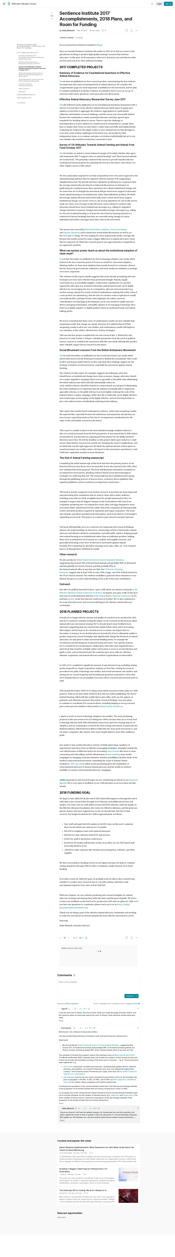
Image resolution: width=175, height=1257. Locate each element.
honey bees (128, 1095)
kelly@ (126, 904)
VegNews (105, 229)
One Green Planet (119, 229)
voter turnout (113, 751)
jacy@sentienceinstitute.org (75, 908)
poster (72, 599)
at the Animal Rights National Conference (112, 596)
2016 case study (77, 764)
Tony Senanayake (65, 1153)
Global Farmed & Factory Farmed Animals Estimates (100, 560)
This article (68, 1067)
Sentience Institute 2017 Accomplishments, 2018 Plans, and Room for (96, 18)
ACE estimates (69, 1077)
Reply (61, 1021)
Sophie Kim (63, 1193)
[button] (75, 937)
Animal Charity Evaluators (111, 706)
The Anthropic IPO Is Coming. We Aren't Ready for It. (83, 1190)
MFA (65, 236)
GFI (73, 236)
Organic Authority (71, 233)
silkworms (115, 1095)
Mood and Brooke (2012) (125, 1055)
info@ (119, 904)
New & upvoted (72, 1004)
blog (99, 45)
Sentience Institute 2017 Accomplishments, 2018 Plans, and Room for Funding (31, 46)
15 (85, 1193)
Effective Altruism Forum (22, 4)
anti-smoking (114, 754)
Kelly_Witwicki (68, 30)
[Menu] (4, 4)
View (62, 81)
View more (61, 1217)
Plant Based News (92, 229)
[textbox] (98, 986)
